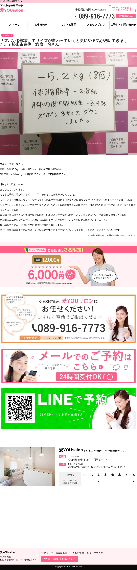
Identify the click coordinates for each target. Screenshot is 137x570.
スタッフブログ (96, 24)
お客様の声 (41, 24)
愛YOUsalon (11, 10)
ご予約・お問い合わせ (123, 24)
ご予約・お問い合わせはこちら (59, 559)
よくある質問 (68, 24)
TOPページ (13, 24)
